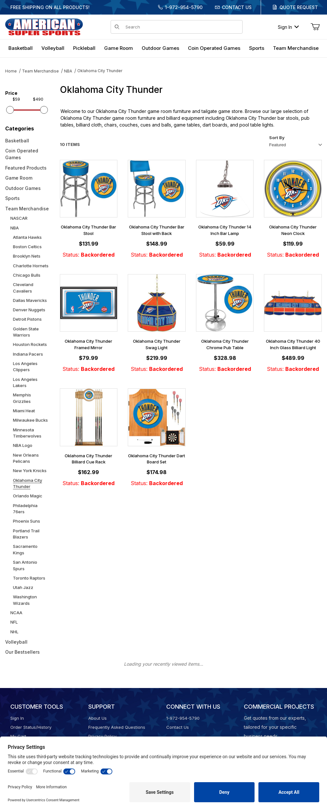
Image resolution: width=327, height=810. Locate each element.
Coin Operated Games (21, 154)
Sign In (288, 27)
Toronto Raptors (29, 578)
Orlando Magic (27, 495)
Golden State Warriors (26, 332)
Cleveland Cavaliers (23, 288)
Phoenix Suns (26, 521)
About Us (97, 718)
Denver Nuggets (29, 309)
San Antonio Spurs (25, 565)
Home (11, 71)
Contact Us (237, 7)
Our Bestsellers (22, 652)
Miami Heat (24, 410)
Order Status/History (30, 727)
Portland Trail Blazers (26, 534)
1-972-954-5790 (183, 7)
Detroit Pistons (27, 319)
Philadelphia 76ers (25, 509)
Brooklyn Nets (26, 256)
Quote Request (298, 7)
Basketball (17, 140)
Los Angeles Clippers (25, 366)
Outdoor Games (23, 188)
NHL (14, 631)
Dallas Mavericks (30, 300)
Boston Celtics (27, 246)
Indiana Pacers (28, 354)
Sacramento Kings (25, 549)
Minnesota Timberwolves (27, 433)
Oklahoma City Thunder (99, 70)
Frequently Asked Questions (116, 727)
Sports (12, 198)
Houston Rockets (30, 344)
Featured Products (26, 168)
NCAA (16, 612)
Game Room (18, 178)
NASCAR (18, 218)
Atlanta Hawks (27, 237)
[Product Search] (182, 26)
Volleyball (16, 642)
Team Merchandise (40, 71)
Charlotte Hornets (31, 265)
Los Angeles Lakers (25, 382)
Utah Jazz (23, 587)
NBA (68, 71)
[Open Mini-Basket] (315, 27)
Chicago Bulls (26, 275)
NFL (14, 622)
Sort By (277, 137)
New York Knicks (30, 470)
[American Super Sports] (44, 26)
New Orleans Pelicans (26, 458)
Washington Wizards (25, 600)
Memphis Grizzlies (22, 398)
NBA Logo (22, 445)
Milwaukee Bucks (30, 420)
